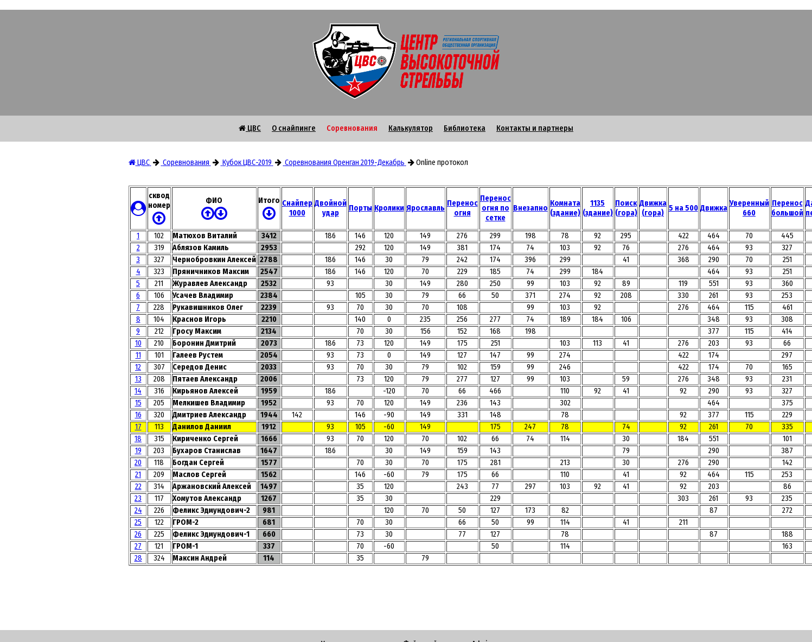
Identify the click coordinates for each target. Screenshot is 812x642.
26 (138, 534)
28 (138, 558)
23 (138, 498)
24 (138, 510)
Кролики (389, 208)
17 (138, 426)
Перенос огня (462, 208)
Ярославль (425, 208)
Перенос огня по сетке (495, 208)
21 (138, 474)
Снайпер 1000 (297, 208)
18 (138, 438)
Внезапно (530, 208)
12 (138, 367)
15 (138, 403)
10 (138, 343)
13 (138, 379)
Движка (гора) (653, 208)
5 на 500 (683, 208)
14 (138, 391)
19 (138, 450)
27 (138, 546)
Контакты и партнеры (534, 128)
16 (138, 414)
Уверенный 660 (749, 208)
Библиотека (464, 128)
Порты (360, 208)
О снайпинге (294, 128)
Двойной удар (331, 208)
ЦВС (250, 128)
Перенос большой (787, 208)
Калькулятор (410, 128)
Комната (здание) (565, 208)
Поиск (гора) (626, 208)
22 (138, 486)
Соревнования (352, 128)
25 (138, 522)
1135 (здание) (598, 208)
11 (138, 355)
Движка (713, 208)
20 (138, 462)
